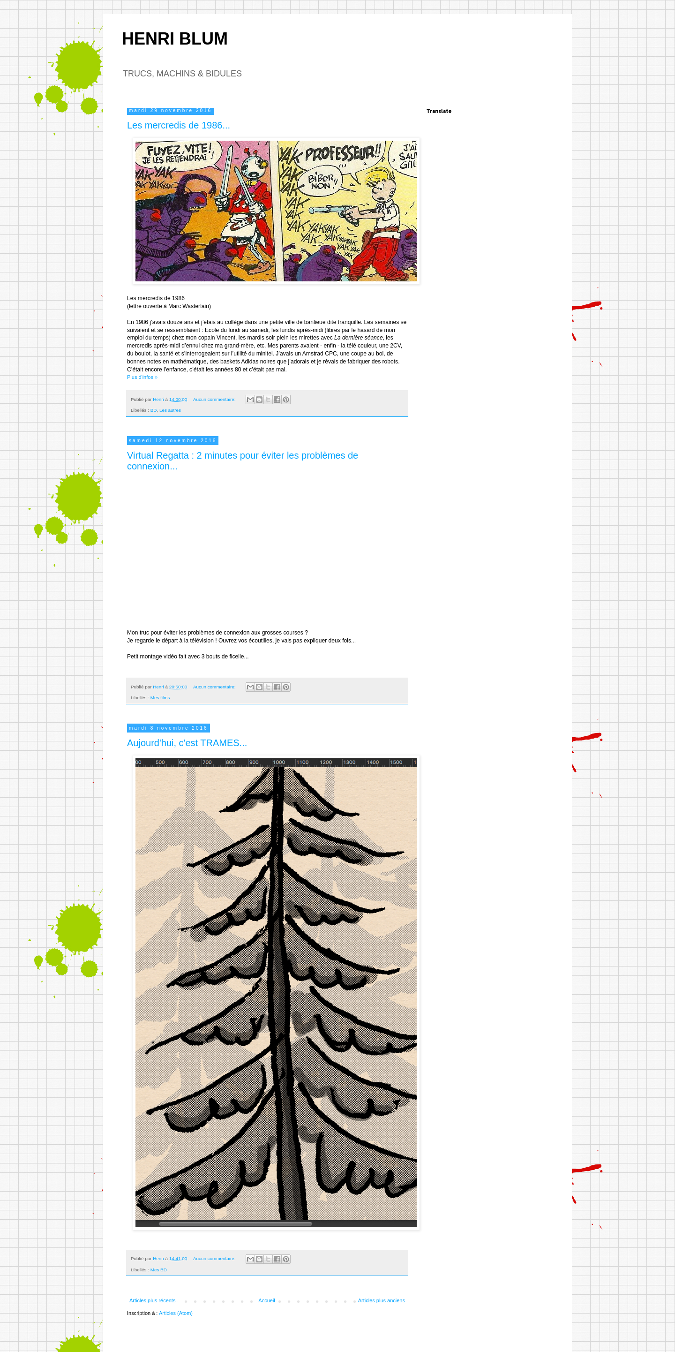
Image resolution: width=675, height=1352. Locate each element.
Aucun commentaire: (215, 399)
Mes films (160, 697)
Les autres (170, 410)
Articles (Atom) (176, 1313)
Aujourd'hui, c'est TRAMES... (187, 743)
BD (153, 410)
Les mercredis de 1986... (178, 125)
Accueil (266, 1300)
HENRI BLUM (175, 38)
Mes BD (158, 1269)
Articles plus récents (152, 1300)
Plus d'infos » (142, 377)
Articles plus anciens (381, 1300)
